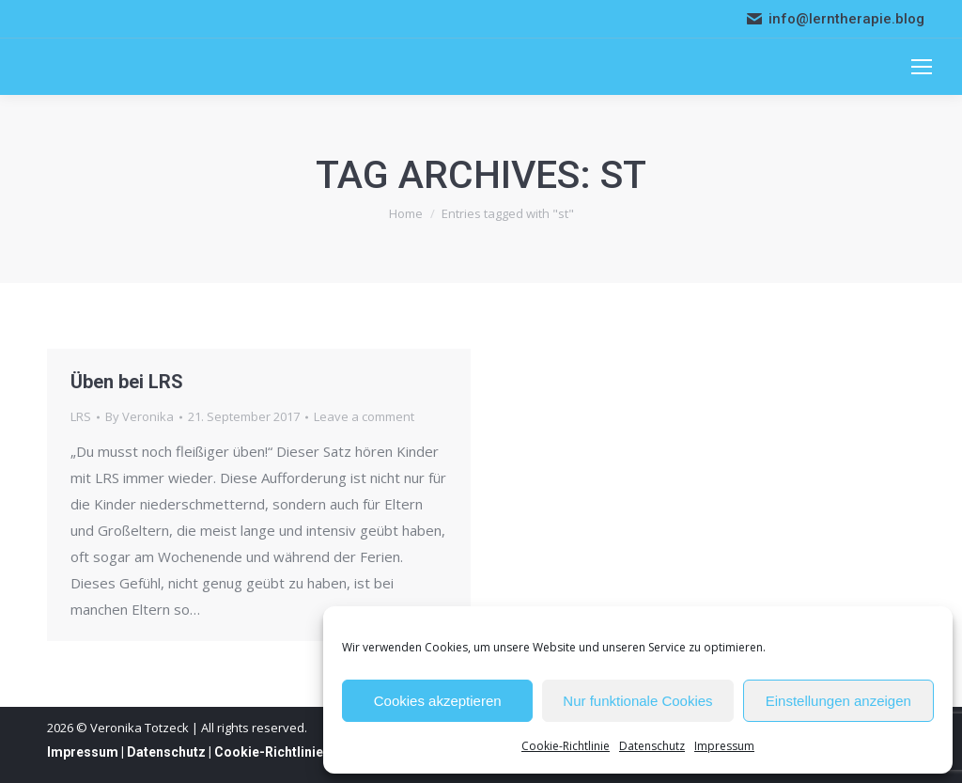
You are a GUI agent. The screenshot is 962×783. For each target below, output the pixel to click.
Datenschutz (652, 746)
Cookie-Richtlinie (565, 746)
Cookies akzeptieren (438, 701)
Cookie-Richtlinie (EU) (283, 752)
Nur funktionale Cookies (637, 701)
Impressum (724, 746)
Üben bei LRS (126, 381)
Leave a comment (364, 416)
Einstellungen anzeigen (838, 701)
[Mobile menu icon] (921, 66)
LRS (80, 416)
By (139, 416)
